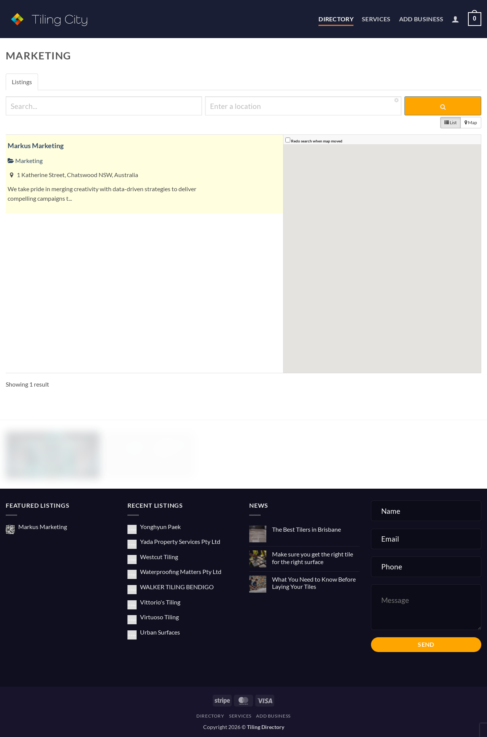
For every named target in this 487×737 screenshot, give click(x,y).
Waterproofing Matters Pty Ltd (180, 571)
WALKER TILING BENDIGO (177, 586)
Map (471, 122)
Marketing (25, 160)
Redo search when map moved (316, 141)
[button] (455, 19)
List (450, 122)
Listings (22, 81)
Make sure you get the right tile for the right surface (312, 557)
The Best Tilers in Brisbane (306, 529)
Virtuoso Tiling (159, 616)
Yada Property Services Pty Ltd (180, 541)
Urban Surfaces (160, 632)
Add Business (421, 18)
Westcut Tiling (159, 556)
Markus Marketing (36, 145)
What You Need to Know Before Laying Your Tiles (314, 583)
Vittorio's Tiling (160, 602)
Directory (335, 18)
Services (376, 18)
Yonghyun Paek (160, 526)
